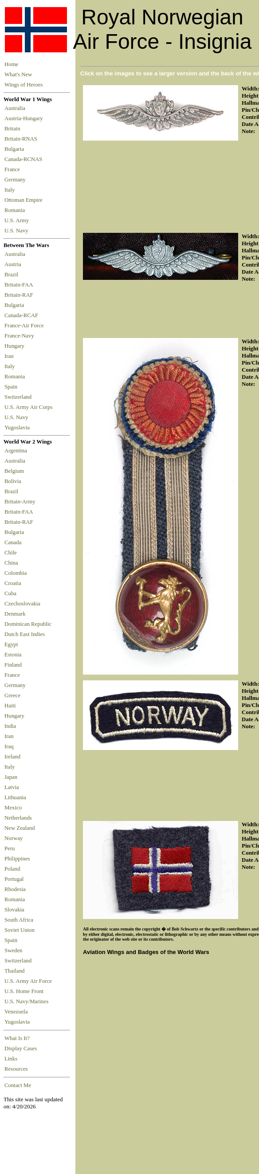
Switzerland (18, 397)
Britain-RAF (20, 295)
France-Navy (20, 336)
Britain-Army (19, 502)
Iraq (9, 746)
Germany (16, 180)
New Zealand (19, 828)
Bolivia (12, 481)
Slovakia (14, 910)
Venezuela (16, 1012)
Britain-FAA (19, 285)
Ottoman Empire (24, 200)
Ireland (12, 757)
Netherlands (18, 818)
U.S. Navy (17, 231)
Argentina (15, 451)
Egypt (11, 644)
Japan (10, 777)
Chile (10, 553)
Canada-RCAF (22, 315)
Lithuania (15, 797)
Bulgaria (15, 149)
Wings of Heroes (23, 85)
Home (11, 64)
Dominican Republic (27, 624)
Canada (12, 542)
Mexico (13, 808)
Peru (9, 848)
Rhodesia (15, 889)
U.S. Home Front (23, 991)
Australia (16, 108)
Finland (13, 665)
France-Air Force (25, 325)
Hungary (15, 346)
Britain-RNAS (22, 139)
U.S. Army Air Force (28, 981)
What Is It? (17, 1038)
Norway (13, 838)
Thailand (14, 971)
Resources (16, 1069)
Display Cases (20, 1048)
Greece (12, 695)
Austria (14, 264)
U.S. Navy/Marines (26, 1001)
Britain (13, 129)
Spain (10, 387)
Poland (12, 869)
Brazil (12, 274)
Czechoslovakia (22, 604)
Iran (10, 356)
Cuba (10, 593)
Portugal (14, 879)
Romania (16, 210)
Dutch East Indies (24, 634)
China (11, 563)
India (10, 726)
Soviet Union (19, 930)
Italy (11, 190)
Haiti (10, 706)
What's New (18, 74)
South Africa (18, 920)
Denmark (15, 614)
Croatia (12, 583)
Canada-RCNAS (24, 159)
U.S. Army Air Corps (29, 407)
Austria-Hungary (25, 118)
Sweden (13, 950)
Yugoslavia (17, 427)
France (13, 169)
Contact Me (17, 1085)
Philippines (17, 859)
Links (10, 1059)
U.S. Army (17, 220)
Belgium (14, 471)
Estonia (12, 655)
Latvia (11, 787)
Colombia (15, 573)
